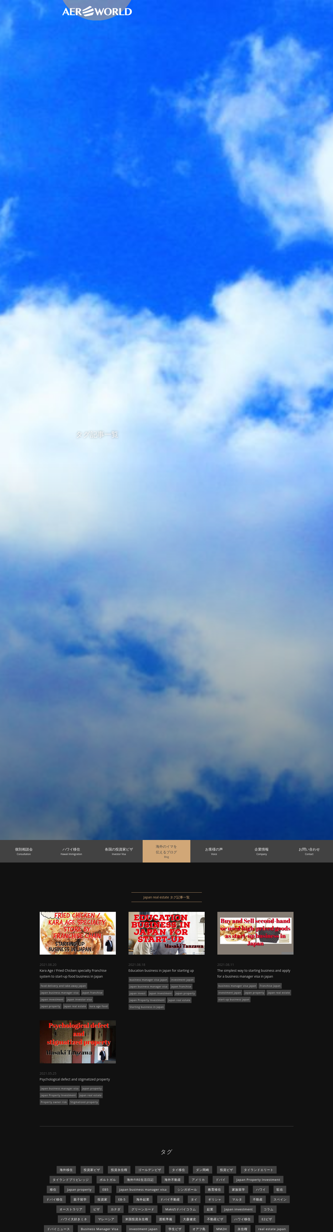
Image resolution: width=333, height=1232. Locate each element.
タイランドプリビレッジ (71, 1180)
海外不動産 (173, 1180)
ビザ (96, 1209)
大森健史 (189, 1219)
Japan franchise (92, 992)
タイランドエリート (259, 1170)
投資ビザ (226, 1170)
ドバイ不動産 (170, 1199)
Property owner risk (54, 1102)
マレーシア (106, 1219)
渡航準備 (165, 1219)
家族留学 (238, 1189)
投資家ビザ (92, 1170)
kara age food (99, 1006)
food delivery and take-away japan (63, 985)
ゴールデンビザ (149, 1170)
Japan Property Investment (147, 1000)
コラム (269, 1209)
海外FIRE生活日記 (140, 1180)
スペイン (280, 1199)
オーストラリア (70, 1209)
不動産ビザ (215, 1219)
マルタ (237, 1199)
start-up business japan (234, 999)
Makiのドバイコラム (180, 1209)
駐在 (280, 1189)
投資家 (102, 1199)
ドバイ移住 (54, 1199)
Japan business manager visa (60, 992)
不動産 (258, 1199)
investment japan (182, 979)
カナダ (116, 1209)
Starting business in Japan (147, 1007)
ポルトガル (108, 1180)
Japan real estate (75, 1006)
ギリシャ (214, 1199)
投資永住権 (119, 1170)
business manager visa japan (149, 979)
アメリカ (198, 1180)
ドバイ (221, 1180)
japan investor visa (79, 999)
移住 (53, 1189)
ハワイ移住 (242, 1219)
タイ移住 (178, 1170)
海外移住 (66, 1170)
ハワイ (261, 1189)
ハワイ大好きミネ (74, 1219)
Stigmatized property (84, 1102)
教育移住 (214, 1189)
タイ (194, 1199)
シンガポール (187, 1189)
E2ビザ (267, 1219)
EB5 (105, 1189)
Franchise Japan (270, 985)
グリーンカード (142, 1209)
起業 (210, 1209)
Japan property (50, 1006)
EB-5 (121, 1199)
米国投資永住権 (136, 1219)
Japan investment (52, 999)
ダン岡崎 (202, 1170)
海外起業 (142, 1199)
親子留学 (80, 1199)
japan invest (138, 993)
